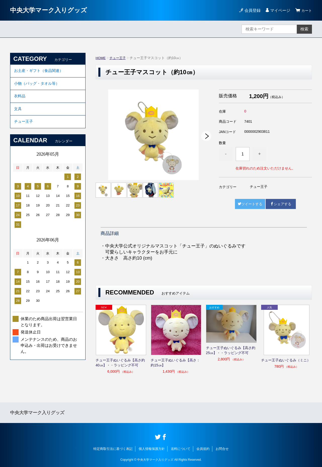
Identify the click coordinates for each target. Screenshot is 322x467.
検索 (304, 29)
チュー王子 (119, 58)
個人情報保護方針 (152, 449)
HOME (101, 58)
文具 (18, 113)
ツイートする (250, 204)
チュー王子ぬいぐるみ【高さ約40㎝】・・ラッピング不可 (120, 362)
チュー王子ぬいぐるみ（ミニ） (285, 360)
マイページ (279, 10)
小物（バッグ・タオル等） (38, 85)
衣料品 (20, 99)
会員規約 (203, 449)
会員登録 (251, 10)
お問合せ (222, 449)
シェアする (280, 204)
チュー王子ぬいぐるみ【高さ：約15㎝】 (175, 362)
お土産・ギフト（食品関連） (40, 71)
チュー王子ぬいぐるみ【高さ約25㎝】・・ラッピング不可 (230, 350)
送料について (180, 449)
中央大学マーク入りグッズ (53, 10)
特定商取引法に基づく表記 (113, 449)
